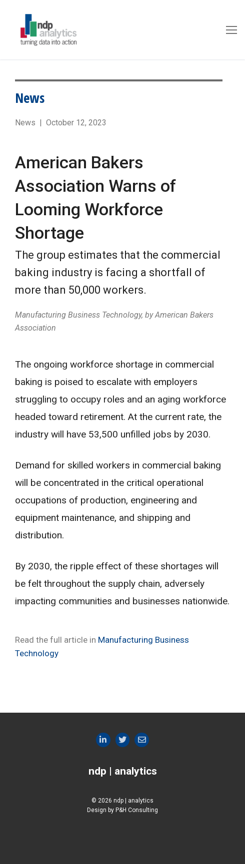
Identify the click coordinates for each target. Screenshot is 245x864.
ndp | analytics (122, 771)
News (29, 97)
